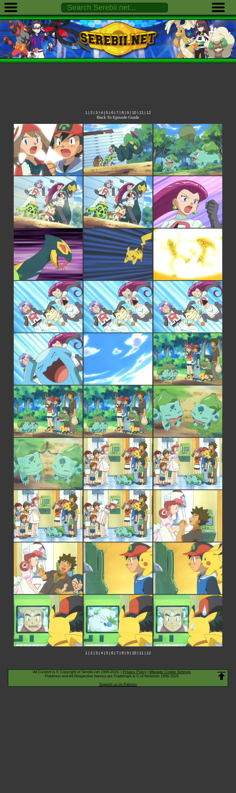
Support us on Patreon (118, 684)
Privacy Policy (134, 672)
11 (141, 112)
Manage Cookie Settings (170, 672)
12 (149, 112)
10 (134, 112)
